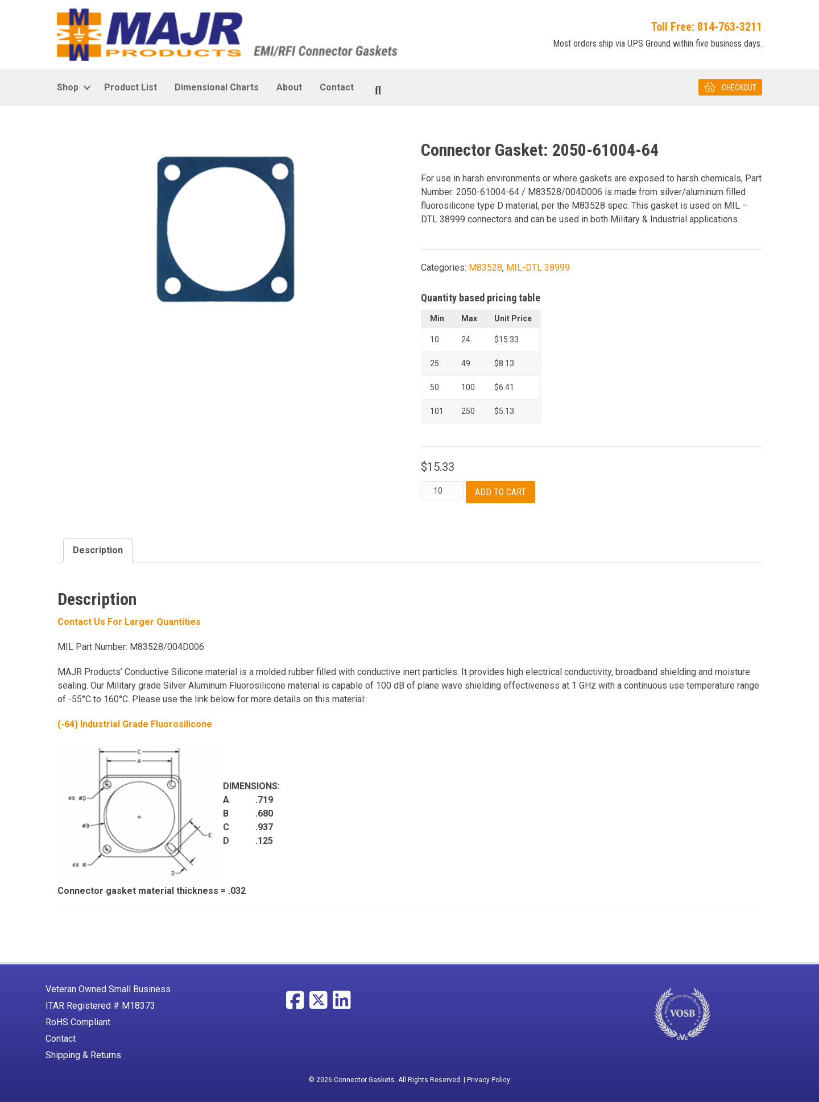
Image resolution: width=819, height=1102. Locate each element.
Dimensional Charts (217, 86)
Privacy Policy (488, 1080)
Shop (67, 86)
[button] (86, 87)
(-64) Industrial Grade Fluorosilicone (134, 724)
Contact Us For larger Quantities (129, 621)
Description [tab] (98, 550)
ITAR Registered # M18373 (100, 1005)
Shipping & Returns (83, 1055)
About (289, 86)
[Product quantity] (442, 490)
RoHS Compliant (78, 1022)
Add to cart (500, 492)
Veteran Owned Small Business (108, 989)
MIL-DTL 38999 (538, 267)
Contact (337, 86)
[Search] (378, 90)
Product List (130, 86)
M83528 (485, 267)
